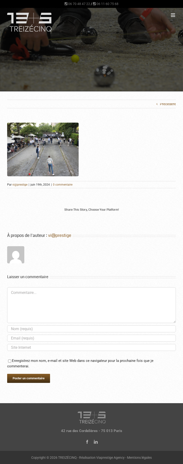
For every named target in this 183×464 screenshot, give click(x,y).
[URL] (91, 347)
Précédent (168, 104)
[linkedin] (96, 442)
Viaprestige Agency (110, 457)
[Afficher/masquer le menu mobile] (173, 15)
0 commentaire (62, 184)
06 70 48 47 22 (77, 4)
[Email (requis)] (91, 338)
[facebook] (87, 442)
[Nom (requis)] (91, 328)
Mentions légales (139, 457)
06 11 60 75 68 (105, 4)
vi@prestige (19, 184)
